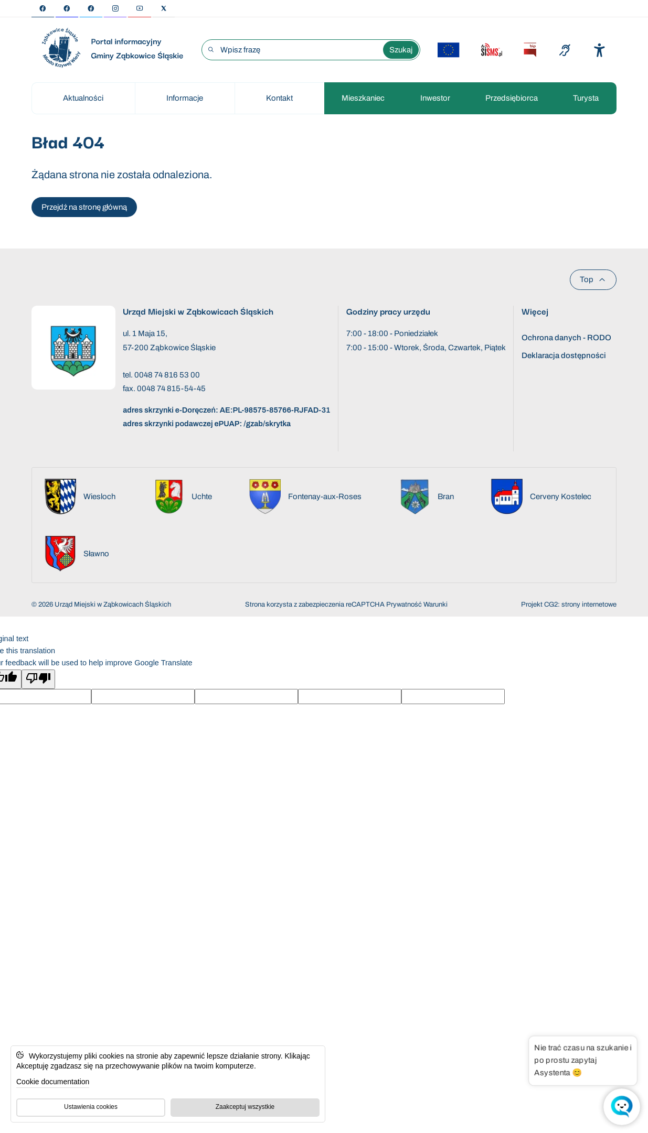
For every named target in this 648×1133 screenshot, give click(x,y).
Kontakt (279, 98)
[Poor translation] (38, 679)
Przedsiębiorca (511, 98)
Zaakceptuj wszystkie (245, 1106)
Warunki (435, 604)
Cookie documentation (52, 1081)
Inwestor (435, 98)
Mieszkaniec (363, 98)
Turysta (586, 98)
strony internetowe (589, 604)
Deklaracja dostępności (564, 355)
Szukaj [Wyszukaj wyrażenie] (400, 50)
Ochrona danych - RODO (566, 337)
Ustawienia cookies (91, 1106)
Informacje (184, 98)
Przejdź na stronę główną (84, 207)
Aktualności (83, 98)
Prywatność (404, 604)
